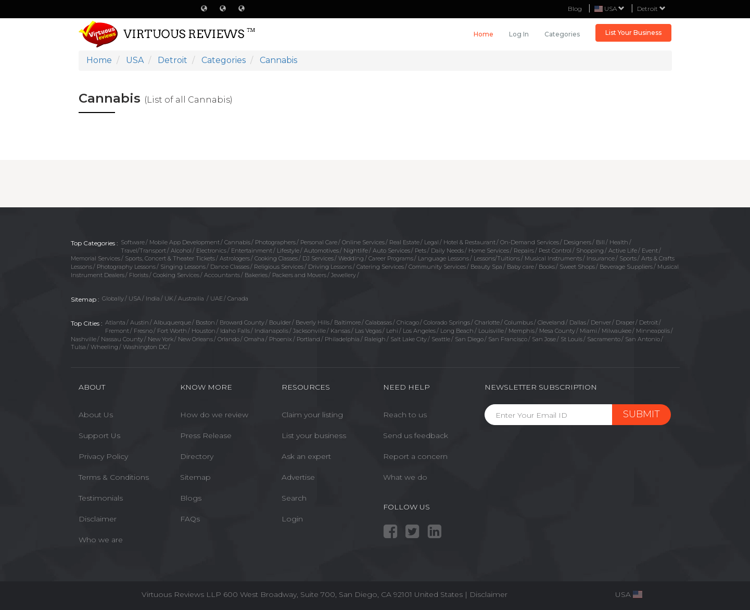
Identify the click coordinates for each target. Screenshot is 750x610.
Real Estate (404, 242)
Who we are (101, 539)
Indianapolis (271, 330)
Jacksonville (309, 330)
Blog (575, 9)
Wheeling (104, 347)
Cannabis (237, 242)
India (153, 298)
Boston (205, 322)
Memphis (522, 330)
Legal (431, 242)
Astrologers (235, 258)
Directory (196, 456)
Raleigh (375, 339)
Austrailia (192, 298)
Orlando (228, 339)
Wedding (351, 258)
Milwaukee (616, 330)
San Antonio (642, 339)
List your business (314, 435)
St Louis (571, 339)
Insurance (601, 258)
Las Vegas (368, 330)
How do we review (214, 414)
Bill (600, 242)
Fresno (143, 330)
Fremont (117, 330)
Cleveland (551, 322)
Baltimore (347, 322)
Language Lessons (443, 258)
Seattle (440, 339)
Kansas (340, 330)
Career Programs (390, 258)
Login (292, 519)
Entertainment (251, 250)
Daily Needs (447, 250)
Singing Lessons (183, 266)
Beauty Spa (486, 266)
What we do (405, 477)
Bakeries (256, 275)
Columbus (518, 322)
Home (483, 34)
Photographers (275, 242)
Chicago (408, 322)
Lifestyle (288, 250)
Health (618, 242)
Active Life (622, 250)
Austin (139, 322)
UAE (216, 298)
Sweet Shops (577, 266)
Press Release (206, 435)
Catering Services (380, 266)
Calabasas (378, 322)
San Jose (544, 339)
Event (650, 250)
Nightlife (356, 250)
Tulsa (78, 347)
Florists (138, 275)
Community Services (437, 266)
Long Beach (457, 330)
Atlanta (115, 322)
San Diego (469, 339)
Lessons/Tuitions (497, 258)
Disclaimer (98, 519)
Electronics (211, 250)
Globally (113, 298)
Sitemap (195, 477)
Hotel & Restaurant (469, 242)
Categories (562, 34)
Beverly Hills (312, 322)
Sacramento (603, 339)
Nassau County (122, 339)
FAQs (190, 519)
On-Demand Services (529, 242)
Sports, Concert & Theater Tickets (170, 258)
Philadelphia (342, 339)
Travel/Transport (143, 250)
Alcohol (181, 250)
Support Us (99, 435)
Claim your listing (312, 414)
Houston (203, 330)
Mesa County (557, 330)
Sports (628, 258)
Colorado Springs (447, 322)
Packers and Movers (299, 275)
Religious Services (278, 266)
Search (294, 498)
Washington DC (145, 347)
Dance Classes (229, 266)
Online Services (363, 242)
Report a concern (415, 456)
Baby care (520, 266)
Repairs (524, 250)
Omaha (254, 339)
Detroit (651, 9)
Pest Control (555, 250)
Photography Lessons (126, 266)
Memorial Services (95, 258)
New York (160, 339)
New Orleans (195, 339)
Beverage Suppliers (626, 266)
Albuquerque (172, 322)
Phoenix (280, 339)
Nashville (83, 339)
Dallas (577, 322)
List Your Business (633, 32)
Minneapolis (653, 330)
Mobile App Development (184, 242)
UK (168, 298)
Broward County (242, 322)
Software (133, 242)
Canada (237, 298)
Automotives (321, 250)
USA (135, 298)
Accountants (222, 275)
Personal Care (318, 242)
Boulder (280, 322)
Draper (625, 322)
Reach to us (405, 414)
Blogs (190, 498)
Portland (308, 339)
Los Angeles (419, 330)
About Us (96, 414)
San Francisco (507, 339)
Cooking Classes (276, 258)
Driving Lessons (330, 266)
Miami (588, 330)
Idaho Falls (235, 330)
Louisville (491, 330)
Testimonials (101, 498)
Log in (519, 34)
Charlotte (487, 322)
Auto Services (391, 250)
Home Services (488, 250)
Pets (420, 250)
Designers (577, 242)
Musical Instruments (553, 258)
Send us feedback (415, 435)
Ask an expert (306, 456)
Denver (601, 322)
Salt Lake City (408, 339)
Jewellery (343, 275)
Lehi (392, 330)
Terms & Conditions (114, 477)
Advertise (298, 477)
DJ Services (318, 258)
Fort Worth (172, 330)
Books (547, 266)
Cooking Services (176, 275)
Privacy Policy (103, 456)
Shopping (590, 250)
